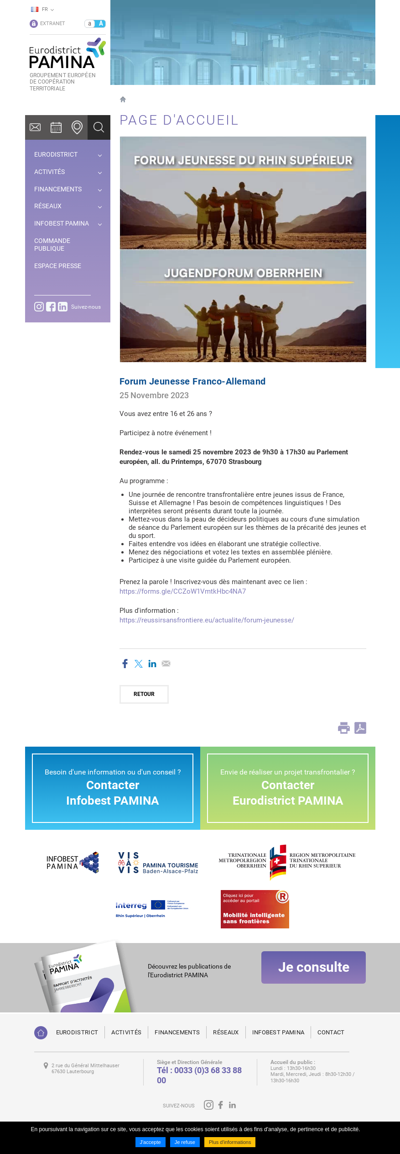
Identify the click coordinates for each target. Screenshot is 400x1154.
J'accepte (150, 1142)
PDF (360, 728)
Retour (144, 694)
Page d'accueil (122, 99)
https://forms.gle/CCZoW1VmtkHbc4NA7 (182, 591)
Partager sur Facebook (124, 663)
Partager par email (166, 663)
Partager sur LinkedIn (152, 663)
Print (344, 728)
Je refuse (185, 1142)
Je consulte (313, 978)
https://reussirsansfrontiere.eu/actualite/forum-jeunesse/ (206, 620)
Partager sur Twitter (138, 663)
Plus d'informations (230, 1142)
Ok (99, 127)
